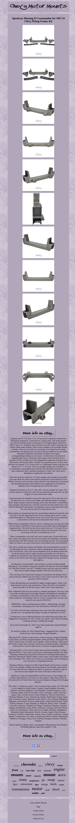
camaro (61, 780)
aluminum (47, 771)
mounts (17, 775)
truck (53, 784)
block (55, 789)
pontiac (14, 781)
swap (51, 780)
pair (43, 793)
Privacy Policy (38, 815)
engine (59, 769)
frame (39, 771)
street (28, 775)
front (15, 770)
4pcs (37, 784)
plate (22, 771)
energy (44, 784)
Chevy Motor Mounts (38, 803)
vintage (60, 765)
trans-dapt (30, 770)
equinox (40, 766)
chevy (50, 764)
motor (37, 788)
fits (43, 780)
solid (63, 790)
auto (62, 775)
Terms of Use (38, 819)
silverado (16, 766)
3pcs (15, 784)
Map (38, 807)
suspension (34, 781)
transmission (20, 789)
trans (23, 780)
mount (49, 774)
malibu (35, 793)
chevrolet (28, 764)
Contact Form (38, 811)
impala (61, 785)
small (47, 790)
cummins (37, 776)
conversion (26, 784)
